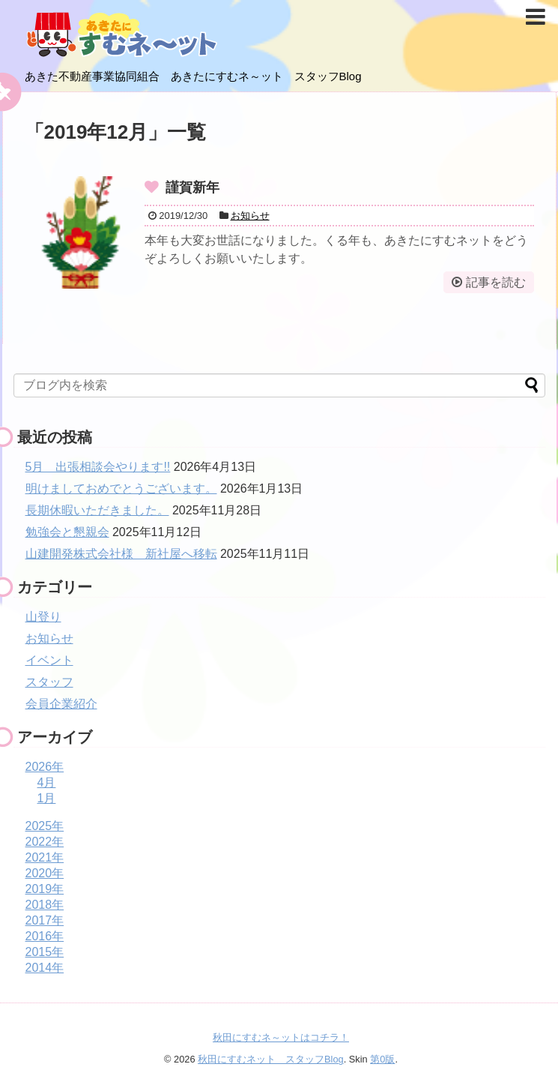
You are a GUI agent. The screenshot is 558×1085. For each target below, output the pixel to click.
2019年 (44, 889)
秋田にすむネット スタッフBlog (271, 1059)
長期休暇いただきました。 (97, 510)
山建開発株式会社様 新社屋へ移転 (121, 553)
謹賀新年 (192, 187)
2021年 (44, 857)
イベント (49, 660)
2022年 (44, 841)
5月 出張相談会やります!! (98, 466)
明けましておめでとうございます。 (121, 488)
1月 (46, 798)
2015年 (44, 952)
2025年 (44, 826)
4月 (46, 782)
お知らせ (250, 215)
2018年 (44, 904)
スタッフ (49, 682)
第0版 (382, 1059)
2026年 (44, 766)
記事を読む (496, 282)
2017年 (44, 920)
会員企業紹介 (61, 703)
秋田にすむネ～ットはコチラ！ (281, 1037)
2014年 (44, 967)
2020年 (44, 873)
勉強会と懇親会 (67, 532)
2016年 (44, 936)
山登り (43, 616)
